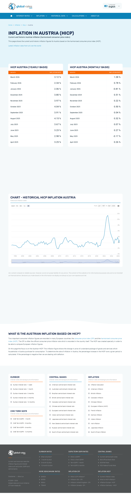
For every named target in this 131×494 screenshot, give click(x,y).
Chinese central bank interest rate (61, 406)
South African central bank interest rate (63, 432)
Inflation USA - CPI (75, 479)
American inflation (95, 389)
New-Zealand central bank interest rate (63, 423)
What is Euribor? (45, 457)
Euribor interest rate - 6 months (22, 398)
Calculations (79, 16)
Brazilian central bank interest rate (62, 393)
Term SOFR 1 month (76, 462)
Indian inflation (94, 419)
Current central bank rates (107, 457)
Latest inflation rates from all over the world (24, 46)
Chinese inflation (95, 402)
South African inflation (97, 432)
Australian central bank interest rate (62, 389)
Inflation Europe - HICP (106, 482)
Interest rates (24, 16)
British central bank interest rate (61, 398)
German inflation (95, 415)
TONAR (42, 485)
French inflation (94, 410)
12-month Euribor (46, 465)
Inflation (41, 16)
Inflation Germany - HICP (107, 485)
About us (95, 16)
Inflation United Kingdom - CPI (79, 482)
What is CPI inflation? (76, 476)
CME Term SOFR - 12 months (21, 432)
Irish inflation (94, 423)
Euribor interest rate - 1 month (21, 389)
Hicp (24, 25)
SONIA (42, 482)
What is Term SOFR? (76, 459)
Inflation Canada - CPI (76, 485)
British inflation (94, 393)
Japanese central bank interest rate (62, 419)
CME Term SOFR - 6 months (20, 427)
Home (10, 25)
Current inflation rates (106, 476)
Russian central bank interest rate (61, 428)
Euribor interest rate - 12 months (22, 402)
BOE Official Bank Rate (106, 459)
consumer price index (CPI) (84, 338)
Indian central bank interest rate (61, 415)
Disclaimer (11, 476)
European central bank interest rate (62, 410)
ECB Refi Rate (103, 462)
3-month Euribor (45, 462)
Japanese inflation (95, 428)
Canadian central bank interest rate (62, 402)
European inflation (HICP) (98, 406)
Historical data (59, 16)
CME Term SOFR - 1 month (20, 419)
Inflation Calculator (96, 385)
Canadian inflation (95, 398)
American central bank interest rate (62, 385)
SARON (42, 476)
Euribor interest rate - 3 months (22, 393)
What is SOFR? (74, 457)
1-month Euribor (45, 459)
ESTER (42, 479)
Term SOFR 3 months (76, 465)
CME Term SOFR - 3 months (20, 423)
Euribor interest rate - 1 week (21, 385)
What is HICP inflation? (106, 479)
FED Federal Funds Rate (107, 465)
